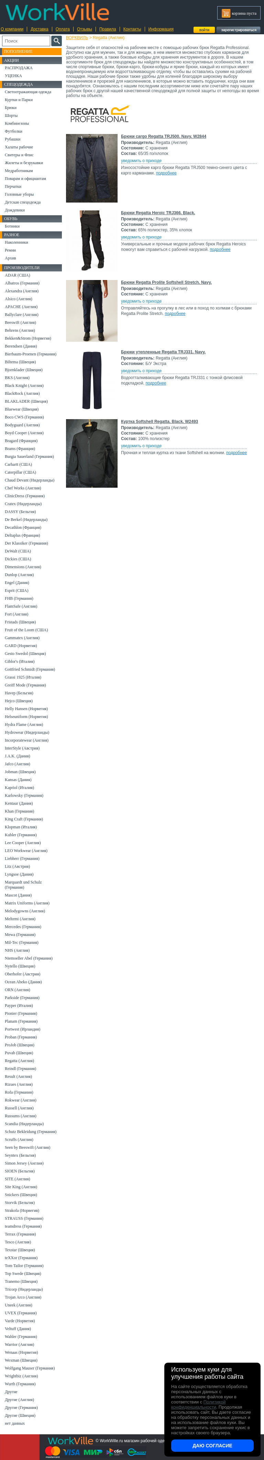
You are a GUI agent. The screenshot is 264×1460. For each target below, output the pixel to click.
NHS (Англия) (17, 950)
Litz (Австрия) (17, 866)
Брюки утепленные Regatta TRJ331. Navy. (163, 352)
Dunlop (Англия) (19, 574)
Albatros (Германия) (22, 283)
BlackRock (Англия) (22, 393)
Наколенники (16, 242)
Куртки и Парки (19, 99)
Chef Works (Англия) (23, 488)
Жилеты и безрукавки (24, 162)
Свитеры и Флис (19, 155)
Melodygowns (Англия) (25, 911)
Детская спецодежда (23, 202)
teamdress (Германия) (23, 1226)
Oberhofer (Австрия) (22, 974)
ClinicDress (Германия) (25, 496)
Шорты (11, 115)
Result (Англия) (18, 1076)
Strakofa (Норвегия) (22, 1210)
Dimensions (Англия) (23, 566)
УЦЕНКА (13, 75)
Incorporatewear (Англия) (26, 740)
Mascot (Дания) (18, 895)
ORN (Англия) (17, 989)
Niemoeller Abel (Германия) (29, 958)
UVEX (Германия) (21, 1313)
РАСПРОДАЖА (19, 67)
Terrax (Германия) (20, 1234)
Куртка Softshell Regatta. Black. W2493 (159, 421)
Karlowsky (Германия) (24, 795)
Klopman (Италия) (21, 827)
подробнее (166, 173)
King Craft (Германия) (24, 819)
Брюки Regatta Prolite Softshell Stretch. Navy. (166, 282)
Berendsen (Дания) (21, 346)
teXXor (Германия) (21, 1257)
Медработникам (19, 170)
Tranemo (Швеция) (21, 1281)
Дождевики (15, 210)
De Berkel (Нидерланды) (26, 519)
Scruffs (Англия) (19, 1139)
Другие (11, 1391)
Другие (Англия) (19, 1399)
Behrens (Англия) (20, 330)
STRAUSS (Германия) (24, 1218)
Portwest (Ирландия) (22, 1029)
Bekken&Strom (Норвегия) (28, 338)
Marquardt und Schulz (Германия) (23, 885)
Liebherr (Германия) (22, 858)
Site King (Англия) (21, 1186)
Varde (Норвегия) (20, 1320)
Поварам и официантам (25, 178)
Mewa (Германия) (20, 934)
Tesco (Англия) (18, 1242)
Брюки (10, 107)
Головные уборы (19, 194)
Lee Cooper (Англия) (23, 842)
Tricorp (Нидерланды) (24, 1289)
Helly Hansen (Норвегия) (26, 708)
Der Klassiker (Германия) (26, 543)
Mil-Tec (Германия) (21, 942)
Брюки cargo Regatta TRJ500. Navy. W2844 (163, 136)
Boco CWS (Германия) (24, 417)
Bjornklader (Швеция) (24, 369)
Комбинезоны (17, 123)
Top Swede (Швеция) (23, 1273)
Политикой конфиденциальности (198, 1404)
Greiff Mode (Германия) (25, 685)
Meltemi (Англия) (20, 918)
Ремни (10, 250)
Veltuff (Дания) (18, 1328)
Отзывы (84, 29)
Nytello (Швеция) (20, 966)
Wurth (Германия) (20, 1384)
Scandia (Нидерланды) (24, 1123)
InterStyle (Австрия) (22, 748)
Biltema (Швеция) (20, 362)
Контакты (132, 29)
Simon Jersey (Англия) (24, 1163)
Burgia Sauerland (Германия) (29, 456)
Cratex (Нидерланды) (23, 503)
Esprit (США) (16, 590)
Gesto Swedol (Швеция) (25, 653)
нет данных (15, 1423)
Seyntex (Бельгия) (20, 1155)
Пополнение (18, 51)
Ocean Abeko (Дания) (23, 982)
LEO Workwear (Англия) (26, 850)
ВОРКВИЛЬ (77, 37)
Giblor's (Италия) (20, 661)
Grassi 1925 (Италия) (23, 677)
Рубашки (12, 139)
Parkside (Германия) (22, 997)
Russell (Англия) (19, 1108)
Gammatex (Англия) (22, 637)
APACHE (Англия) (21, 306)
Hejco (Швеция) (19, 700)
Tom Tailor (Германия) (24, 1265)
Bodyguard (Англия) (22, 425)
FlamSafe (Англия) (21, 606)
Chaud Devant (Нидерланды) (29, 480)
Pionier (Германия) (21, 1013)
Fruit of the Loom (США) (26, 630)
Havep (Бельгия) (19, 693)
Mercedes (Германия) (23, 926)
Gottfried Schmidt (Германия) (30, 669)
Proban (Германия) (21, 1037)
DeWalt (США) (18, 551)
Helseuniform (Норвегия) (26, 716)
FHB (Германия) (19, 598)
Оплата (63, 29)
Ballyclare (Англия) (21, 314)
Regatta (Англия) (19, 1060)
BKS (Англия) (17, 377)
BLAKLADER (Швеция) (26, 401)
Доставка (39, 29)
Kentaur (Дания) (19, 803)
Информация (161, 29)
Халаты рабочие (19, 147)
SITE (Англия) (17, 1179)
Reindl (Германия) (20, 1068)
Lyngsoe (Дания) (19, 874)
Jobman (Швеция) (20, 771)
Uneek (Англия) (18, 1305)
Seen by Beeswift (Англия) (27, 1147)
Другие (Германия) (21, 1407)
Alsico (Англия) (18, 298)
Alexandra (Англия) (21, 291)
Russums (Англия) (20, 1116)
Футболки (13, 131)
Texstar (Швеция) (20, 1250)
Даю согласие (212, 1445)
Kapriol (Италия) (19, 787)
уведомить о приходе (141, 160)
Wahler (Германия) (21, 1336)
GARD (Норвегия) (21, 645)
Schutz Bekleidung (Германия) (30, 1131)
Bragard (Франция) (21, 440)
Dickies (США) (18, 559)
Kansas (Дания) (18, 779)
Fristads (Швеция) (20, 622)
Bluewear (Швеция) (21, 409)
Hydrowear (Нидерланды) (27, 732)
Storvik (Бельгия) (20, 1202)
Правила (107, 29)
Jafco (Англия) (17, 764)
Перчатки (13, 186)
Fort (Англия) (16, 614)
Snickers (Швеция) (21, 1194)
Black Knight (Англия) (24, 385)
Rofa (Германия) (19, 1092)
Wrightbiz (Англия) (21, 1376)
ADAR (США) (17, 275)
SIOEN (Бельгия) (20, 1171)
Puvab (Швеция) (19, 1052)
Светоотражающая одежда (28, 91)
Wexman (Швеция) (21, 1360)
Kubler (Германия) (21, 834)
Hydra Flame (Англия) (24, 724)
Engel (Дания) (17, 582)
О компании (12, 29)
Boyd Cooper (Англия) (24, 432)
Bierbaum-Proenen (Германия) (30, 354)
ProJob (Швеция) (19, 1045)
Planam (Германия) (21, 1021)
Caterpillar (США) (20, 472)
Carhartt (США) (18, 464)
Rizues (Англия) (19, 1084)
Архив (10, 258)
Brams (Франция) (20, 448)
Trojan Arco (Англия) (23, 1297)
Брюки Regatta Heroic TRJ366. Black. (158, 212)
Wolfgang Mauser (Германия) (30, 1368)
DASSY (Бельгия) (20, 511)
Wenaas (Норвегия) (21, 1352)
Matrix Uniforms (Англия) (27, 903)
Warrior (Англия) (19, 1344)
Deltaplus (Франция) (22, 535)
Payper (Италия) (19, 1005)
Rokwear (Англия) (20, 1100)
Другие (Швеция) (20, 1415)
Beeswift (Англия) (20, 322)
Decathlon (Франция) (23, 527)
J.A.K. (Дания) (17, 756)
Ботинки (12, 226)
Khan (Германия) (19, 811)
